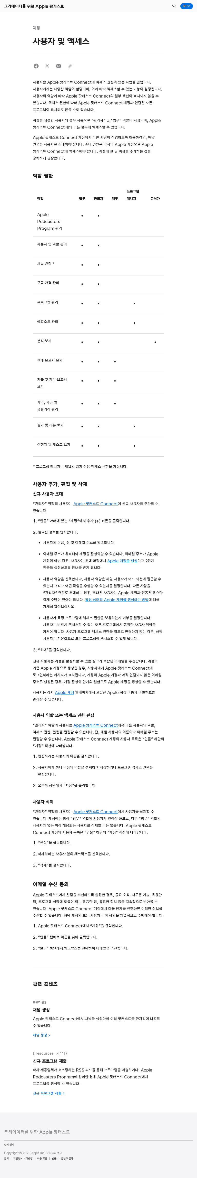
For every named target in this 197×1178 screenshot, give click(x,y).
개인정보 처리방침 (23, 1158)
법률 (54, 1158)
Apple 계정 (64, 692)
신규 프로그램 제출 (47, 1093)
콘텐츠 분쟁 (67, 1158)
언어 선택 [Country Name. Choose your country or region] (9, 1145)
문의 (6, 1158)
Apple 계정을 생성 (122, 561)
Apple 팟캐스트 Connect (95, 504)
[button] (36, 66)
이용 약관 (42, 1158)
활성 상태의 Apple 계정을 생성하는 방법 (117, 600)
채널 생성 (40, 1035)
